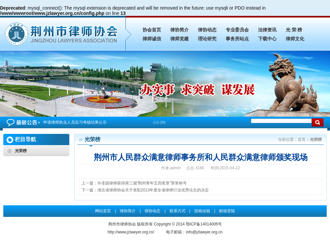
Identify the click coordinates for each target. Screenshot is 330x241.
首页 (302, 139)
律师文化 (295, 38)
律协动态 (207, 29)
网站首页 (103, 211)
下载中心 (267, 38)
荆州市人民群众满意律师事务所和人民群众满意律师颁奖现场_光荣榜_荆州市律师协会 (62, 33)
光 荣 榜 (294, 29)
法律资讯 (267, 29)
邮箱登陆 (227, 211)
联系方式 (177, 211)
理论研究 (207, 38)
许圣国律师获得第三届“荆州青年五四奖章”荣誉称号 (142, 183)
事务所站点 (237, 38)
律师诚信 (152, 38)
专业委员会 (237, 29)
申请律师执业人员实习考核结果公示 (104, 122)
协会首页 (152, 29)
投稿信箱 (202, 211)
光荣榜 (21, 150)
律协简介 (179, 29)
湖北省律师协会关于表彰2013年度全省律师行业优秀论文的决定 (153, 190)
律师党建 (179, 38)
